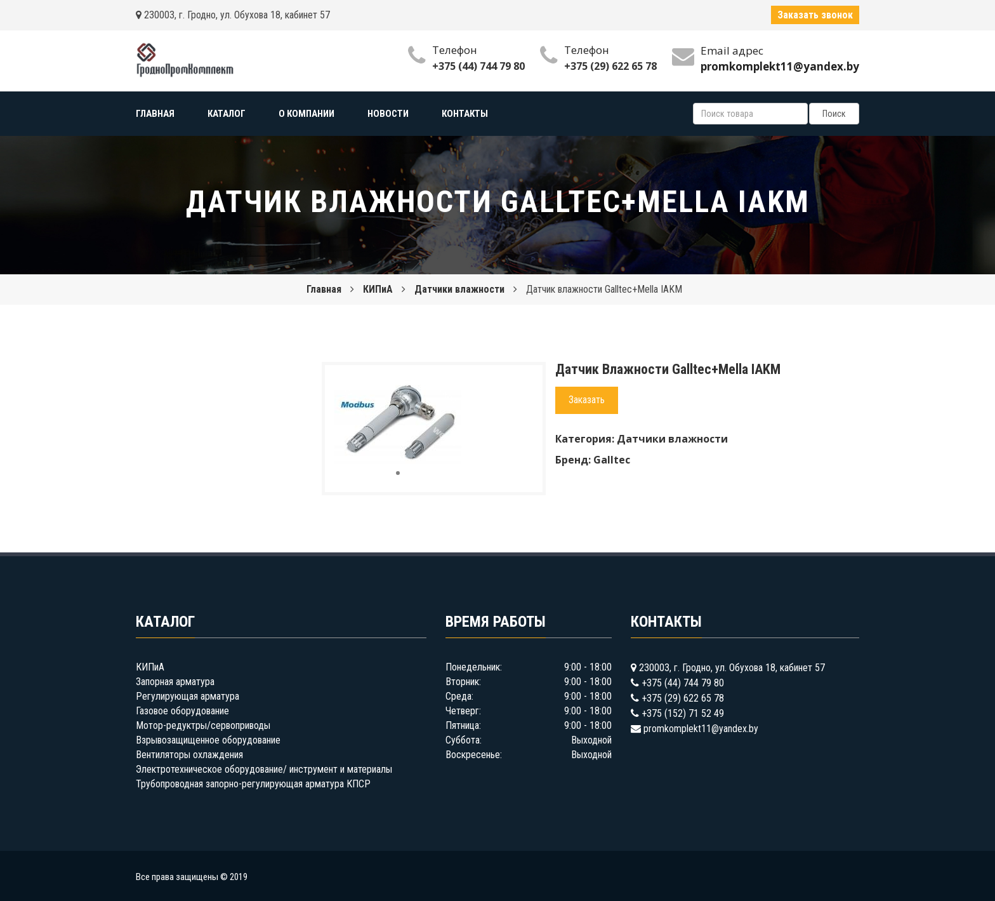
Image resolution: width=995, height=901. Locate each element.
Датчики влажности (459, 289)
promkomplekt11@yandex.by (700, 729)
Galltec (611, 460)
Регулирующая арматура (187, 696)
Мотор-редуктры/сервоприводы (203, 725)
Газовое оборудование (182, 711)
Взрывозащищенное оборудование (208, 740)
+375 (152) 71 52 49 (683, 713)
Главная (323, 289)
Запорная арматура (175, 682)
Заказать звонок (815, 15)
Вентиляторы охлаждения (189, 755)
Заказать (587, 400)
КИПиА (378, 289)
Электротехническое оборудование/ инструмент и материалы (264, 769)
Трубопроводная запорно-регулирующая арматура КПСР (253, 784)
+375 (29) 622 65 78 (610, 66)
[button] (450, 386)
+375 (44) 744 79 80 (478, 66)
